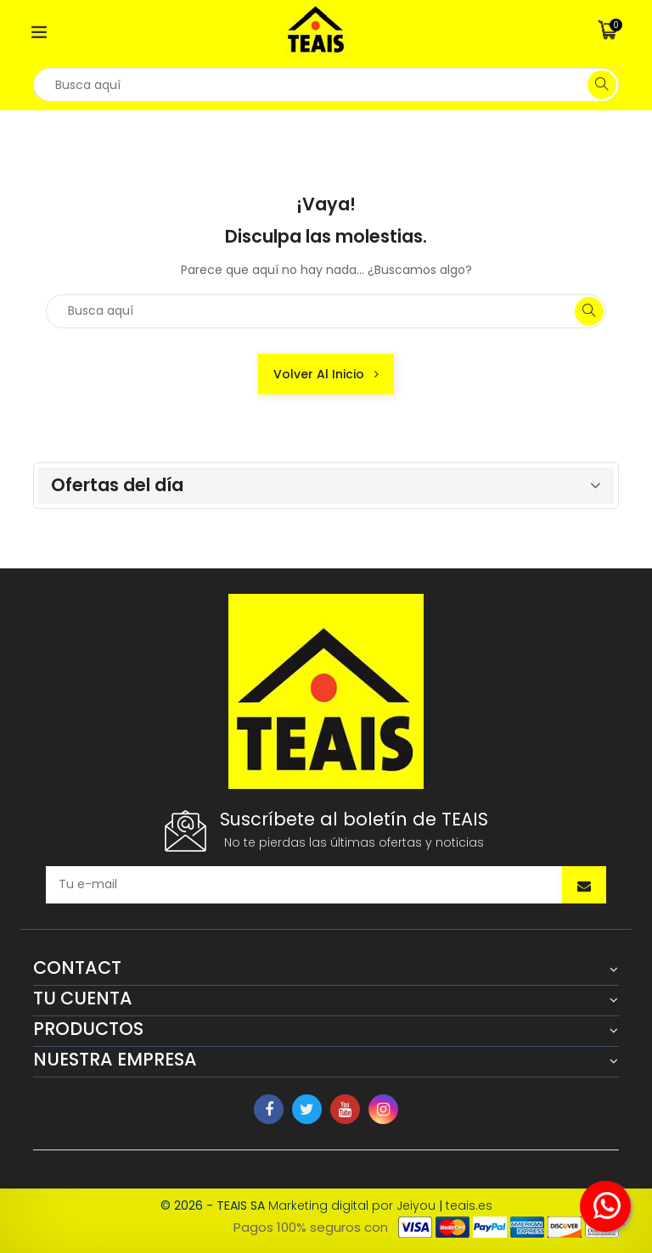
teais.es (469, 1205)
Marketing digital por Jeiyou (352, 1205)
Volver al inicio (326, 374)
